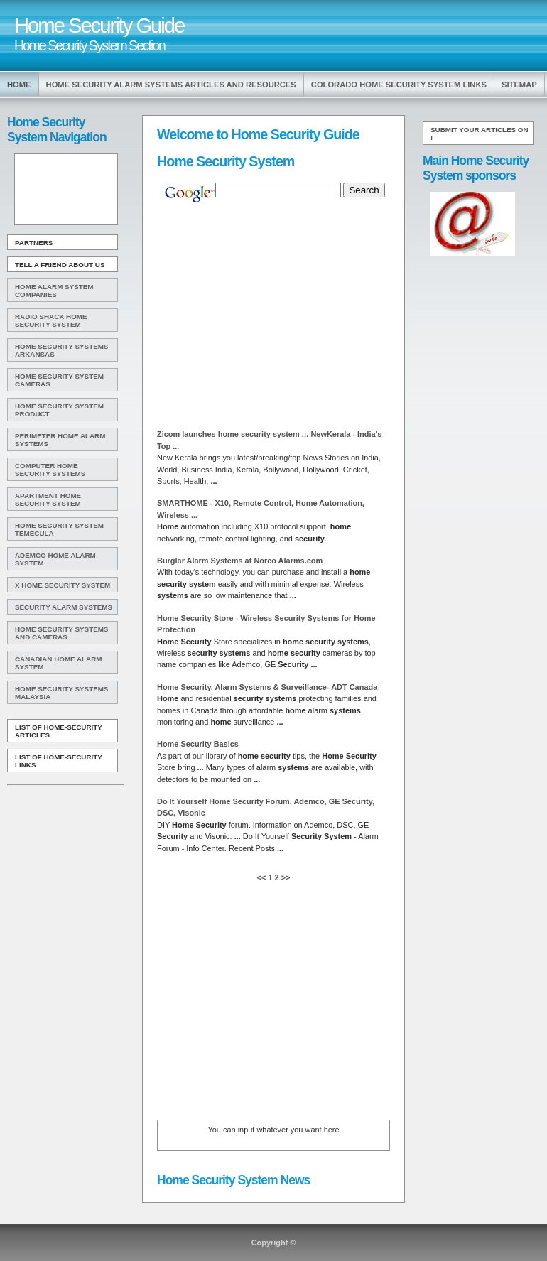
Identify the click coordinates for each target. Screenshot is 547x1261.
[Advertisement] (64, 190)
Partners (34, 243)
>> (285, 877)
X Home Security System (62, 585)
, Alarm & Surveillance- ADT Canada (267, 687)
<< (263, 877)
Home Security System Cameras (59, 380)
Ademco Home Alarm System (55, 559)
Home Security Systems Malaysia (61, 692)
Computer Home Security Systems (50, 469)
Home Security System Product (59, 410)
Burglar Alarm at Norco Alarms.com (240, 560)
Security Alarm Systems (63, 607)
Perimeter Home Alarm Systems (60, 440)
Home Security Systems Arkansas (61, 350)
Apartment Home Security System (48, 499)
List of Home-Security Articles (58, 731)
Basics (198, 744)
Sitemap (519, 84)
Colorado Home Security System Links (399, 84)
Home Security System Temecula (59, 529)
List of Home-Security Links (58, 761)
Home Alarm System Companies (54, 290)
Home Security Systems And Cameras (61, 633)
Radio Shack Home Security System (51, 320)
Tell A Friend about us (60, 265)
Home (19, 84)
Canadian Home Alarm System (58, 663)
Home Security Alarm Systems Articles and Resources (171, 84)
